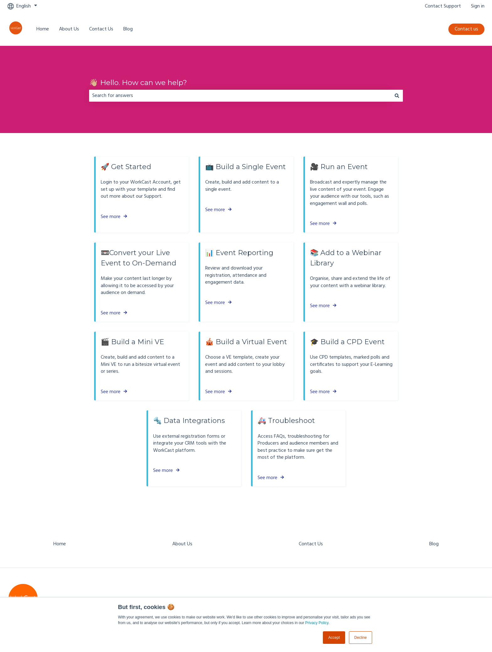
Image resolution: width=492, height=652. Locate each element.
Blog (128, 29)
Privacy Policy (317, 623)
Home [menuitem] (59, 544)
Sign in (477, 6)
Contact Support (443, 6)
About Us (69, 29)
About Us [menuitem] (182, 544)
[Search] (397, 96)
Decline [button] (360, 637)
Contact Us (101, 29)
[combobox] (240, 96)
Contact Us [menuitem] (311, 544)
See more (110, 217)
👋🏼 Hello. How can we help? (138, 82)
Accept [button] (334, 637)
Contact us (466, 29)
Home (42, 29)
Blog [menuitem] (434, 544)
